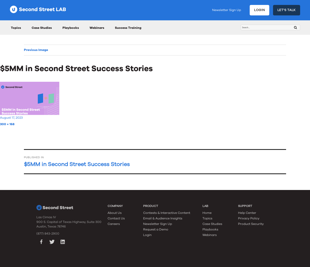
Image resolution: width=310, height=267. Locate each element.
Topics (16, 28)
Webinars (97, 28)
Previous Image (36, 50)
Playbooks (70, 28)
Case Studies (42, 28)
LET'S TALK (286, 10)
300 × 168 (7, 124)
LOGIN (259, 10)
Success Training (128, 28)
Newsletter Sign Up (226, 10)
